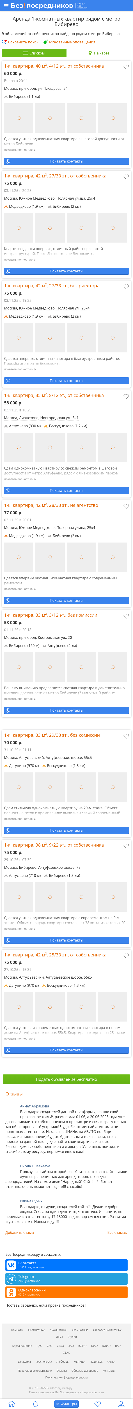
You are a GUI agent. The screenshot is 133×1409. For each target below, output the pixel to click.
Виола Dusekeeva (35, 1166)
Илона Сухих (31, 1201)
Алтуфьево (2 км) (60, 645)
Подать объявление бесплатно (66, 1079)
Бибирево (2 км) (64, 206)
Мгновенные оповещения (72, 42)
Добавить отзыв (19, 1232)
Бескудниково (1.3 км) (63, 765)
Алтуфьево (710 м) (22, 875)
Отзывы (14, 1094)
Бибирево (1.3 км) (62, 875)
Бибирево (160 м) (21, 645)
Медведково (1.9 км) (24, 206)
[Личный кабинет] (121, 1404)
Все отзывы (117, 1232)
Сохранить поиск (23, 42)
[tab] (34, 53)
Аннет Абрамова (34, 1106)
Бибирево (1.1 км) (22, 96)
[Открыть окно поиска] (66, 1404)
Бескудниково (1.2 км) (65, 425)
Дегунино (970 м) (21, 765)
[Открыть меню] (66, 5)
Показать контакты (66, 161)
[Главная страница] (12, 1404)
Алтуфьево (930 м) (22, 425)
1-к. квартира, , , (54, 66)
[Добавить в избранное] (127, 67)
